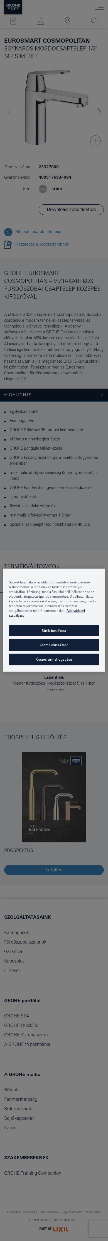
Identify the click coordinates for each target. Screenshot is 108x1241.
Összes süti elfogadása (54, 659)
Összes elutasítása (54, 645)
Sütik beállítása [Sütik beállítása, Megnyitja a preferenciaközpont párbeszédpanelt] (54, 630)
